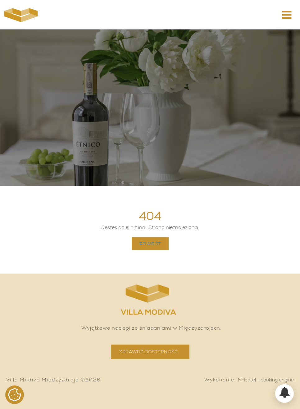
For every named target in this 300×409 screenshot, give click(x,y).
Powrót (150, 244)
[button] (286, 14)
